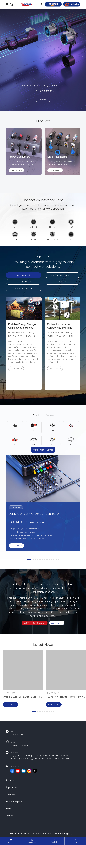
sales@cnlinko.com (19, 745)
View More (42, 100)
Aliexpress (57, 833)
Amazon (46, 833)
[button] (3, 56)
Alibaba (37, 833)
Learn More (15, 170)
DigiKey (68, 833)
